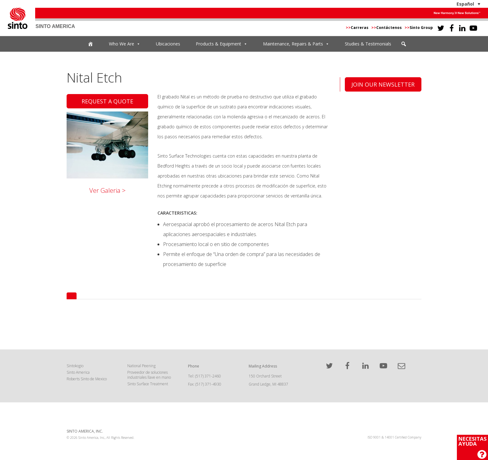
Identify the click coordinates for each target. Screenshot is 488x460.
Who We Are (124, 44)
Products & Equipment (221, 44)
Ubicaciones (168, 44)
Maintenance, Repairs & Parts (296, 44)
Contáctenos (387, 27)
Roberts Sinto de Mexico (87, 379)
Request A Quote (107, 101)
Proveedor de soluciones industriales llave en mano (149, 375)
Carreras (357, 27)
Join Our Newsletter (383, 84)
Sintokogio (75, 365)
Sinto (17, 18)
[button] (403, 44)
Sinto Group (419, 27)
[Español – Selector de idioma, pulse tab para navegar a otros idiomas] (449, 4)
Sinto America (78, 372)
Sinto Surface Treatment (147, 383)
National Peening (141, 365)
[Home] (90, 44)
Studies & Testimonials (368, 44)
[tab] (72, 295)
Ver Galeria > (107, 190)
